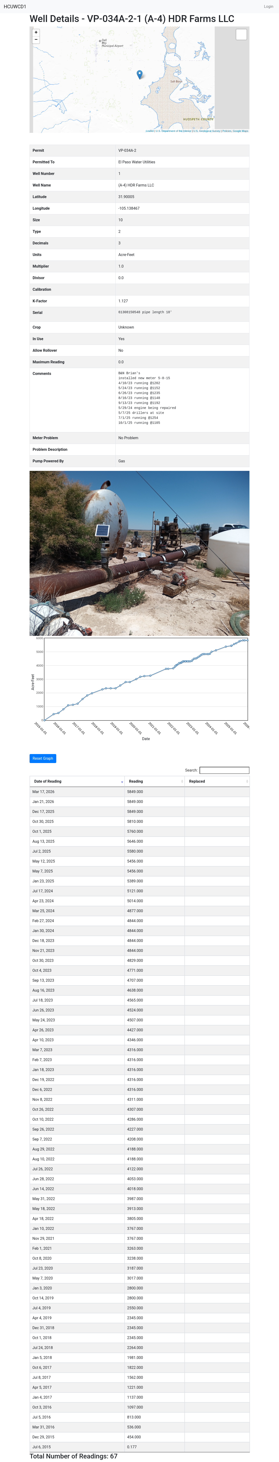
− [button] (36, 39)
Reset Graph (43, 758)
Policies (226, 131)
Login (268, 6)
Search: (217, 770)
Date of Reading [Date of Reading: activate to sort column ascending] (47, 781)
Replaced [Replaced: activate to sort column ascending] (197, 781)
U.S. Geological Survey (206, 131)
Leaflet (150, 131)
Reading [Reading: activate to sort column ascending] (136, 781)
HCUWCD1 (15, 6)
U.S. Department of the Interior (173, 131)
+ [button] (36, 32)
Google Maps (240, 131)
